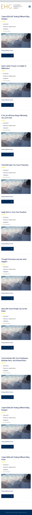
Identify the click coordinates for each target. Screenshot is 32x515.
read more (7, 55)
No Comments (5, 31)
